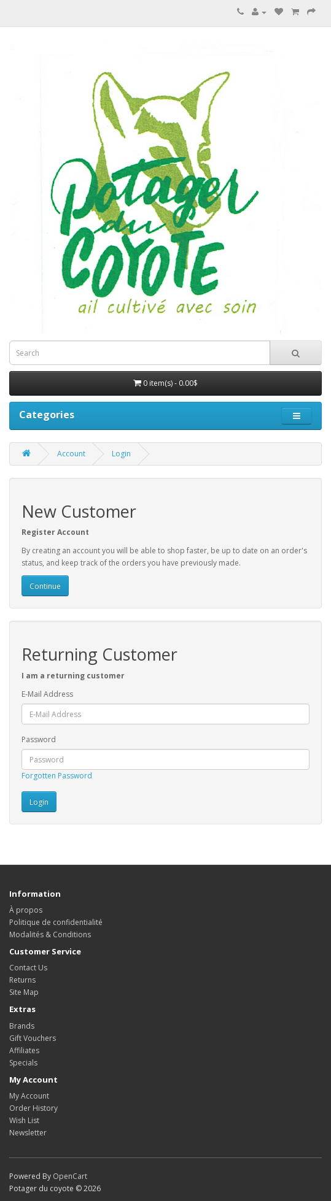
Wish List (24, 1120)
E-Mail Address (47, 694)
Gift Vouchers (32, 1038)
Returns (22, 980)
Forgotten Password (56, 775)
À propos (25, 910)
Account (71, 453)
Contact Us (28, 967)
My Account (29, 1096)
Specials (23, 1062)
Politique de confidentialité (56, 922)
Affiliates (24, 1050)
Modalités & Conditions (50, 934)
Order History (33, 1108)
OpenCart (70, 1176)
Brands (21, 1026)
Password (38, 739)
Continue (45, 586)
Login (121, 453)
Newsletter (28, 1132)
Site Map (24, 992)
